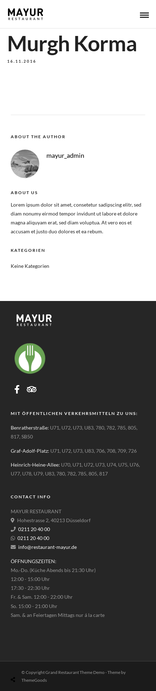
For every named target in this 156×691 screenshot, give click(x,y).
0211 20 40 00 (34, 529)
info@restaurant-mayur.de (47, 547)
